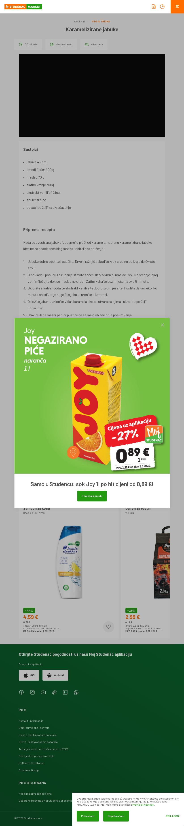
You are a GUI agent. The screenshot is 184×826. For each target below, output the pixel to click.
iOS (29, 675)
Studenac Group (29, 770)
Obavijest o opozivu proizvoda (36, 755)
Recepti (79, 21)
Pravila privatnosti (143, 804)
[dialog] (128, 809)
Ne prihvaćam (116, 815)
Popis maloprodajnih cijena (35, 793)
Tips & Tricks (101, 21)
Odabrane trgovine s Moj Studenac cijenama (45, 800)
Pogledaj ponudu (92, 495)
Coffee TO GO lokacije (31, 762)
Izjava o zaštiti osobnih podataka (38, 734)
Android (55, 675)
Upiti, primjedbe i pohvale (34, 727)
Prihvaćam (87, 815)
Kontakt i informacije (31, 720)
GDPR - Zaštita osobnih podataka (38, 741)
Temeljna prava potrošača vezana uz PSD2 (44, 749)
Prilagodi (173, 816)
